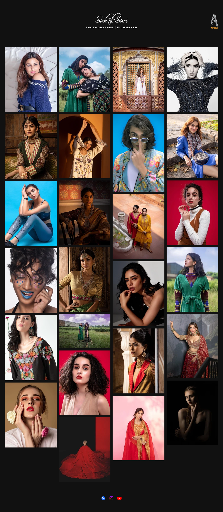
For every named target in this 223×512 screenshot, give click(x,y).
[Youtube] (119, 498)
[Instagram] (111, 498)
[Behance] (103, 498)
